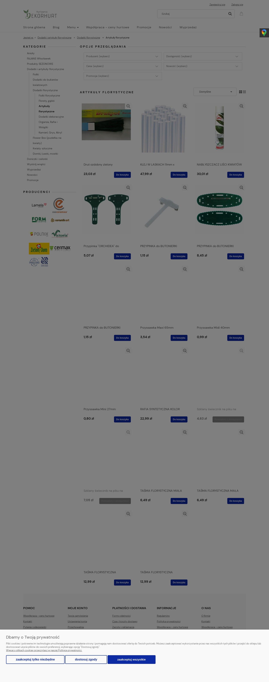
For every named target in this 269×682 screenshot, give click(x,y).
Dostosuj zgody (86, 659)
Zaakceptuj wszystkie (131, 659)
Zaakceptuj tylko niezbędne (35, 659)
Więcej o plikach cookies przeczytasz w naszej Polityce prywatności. (44, 650)
